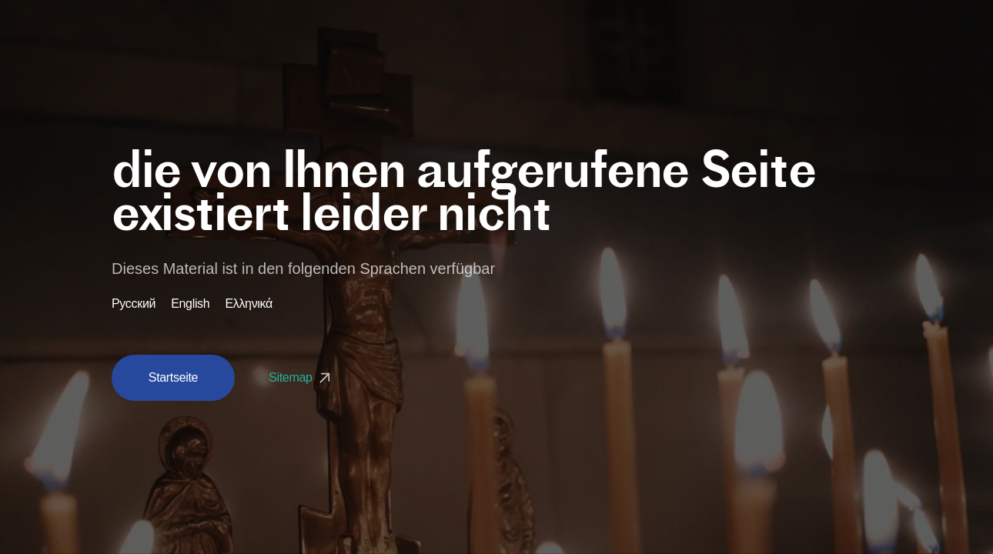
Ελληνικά (248, 304)
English (190, 304)
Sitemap (301, 377)
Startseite (173, 377)
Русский (133, 304)
